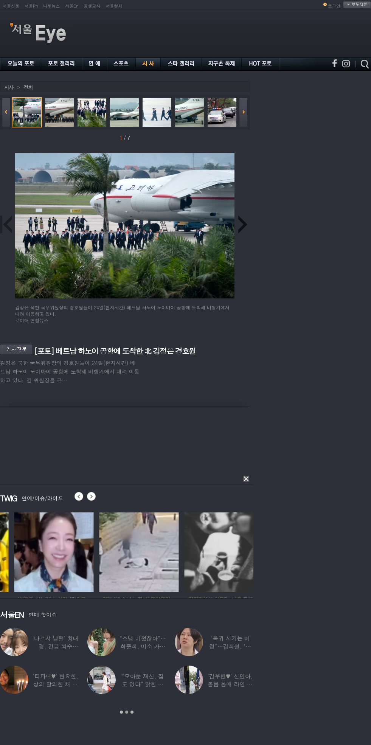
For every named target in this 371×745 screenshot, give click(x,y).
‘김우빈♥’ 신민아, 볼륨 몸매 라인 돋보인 (230, 684)
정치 (28, 87)
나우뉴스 (51, 6)
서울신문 (11, 6)
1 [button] (121, 712)
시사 (8, 87)
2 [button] (126, 712)
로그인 (334, 6)
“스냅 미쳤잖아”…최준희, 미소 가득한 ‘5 (143, 646)
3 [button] (131, 712)
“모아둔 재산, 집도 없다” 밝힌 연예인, (143, 684)
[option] (120, 551)
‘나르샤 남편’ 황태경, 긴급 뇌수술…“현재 (56, 646)
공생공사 (92, 6)
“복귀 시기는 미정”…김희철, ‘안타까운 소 (230, 646)
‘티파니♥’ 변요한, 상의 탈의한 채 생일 (55, 684)
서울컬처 (114, 6)
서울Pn (31, 6)
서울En (71, 6)
